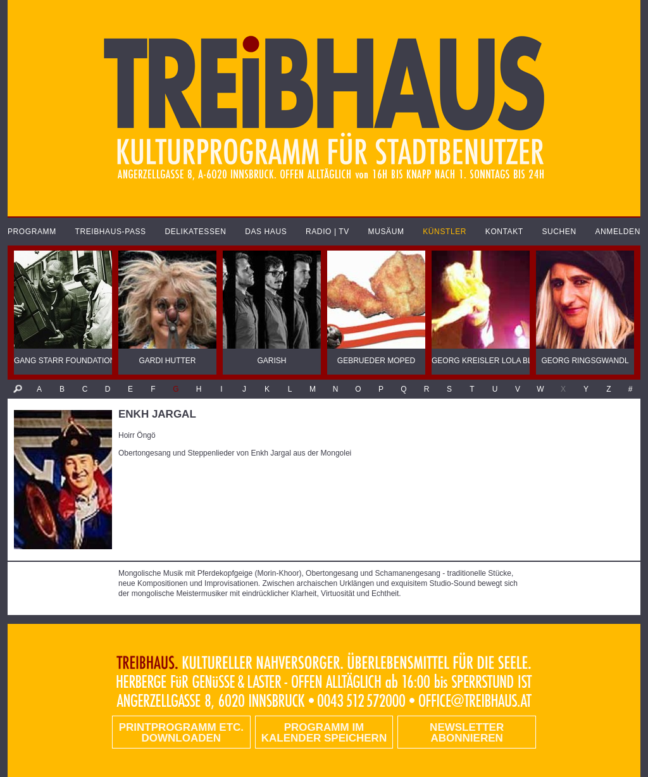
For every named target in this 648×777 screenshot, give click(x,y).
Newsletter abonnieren (467, 732)
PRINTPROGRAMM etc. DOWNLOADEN (181, 732)
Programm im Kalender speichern (324, 732)
